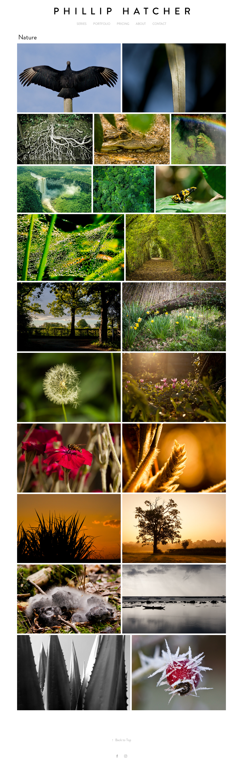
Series (82, 24)
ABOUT (141, 24)
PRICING (123, 24)
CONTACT (159, 24)
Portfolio (101, 24)
